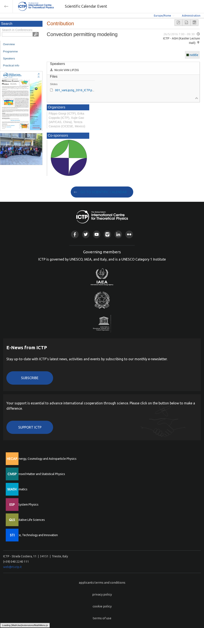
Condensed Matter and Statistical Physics (37, 474)
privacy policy (102, 594)
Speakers (9, 58)
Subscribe (29, 378)
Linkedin (118, 234)
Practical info (11, 65)
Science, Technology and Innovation (34, 535)
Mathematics (18, 489)
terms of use (102, 618)
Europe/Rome (162, 15)
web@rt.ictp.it (12, 567)
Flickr (129, 234)
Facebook (74, 234)
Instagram (107, 234)
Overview (9, 44)
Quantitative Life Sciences (27, 519)
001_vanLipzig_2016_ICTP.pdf (75, 90)
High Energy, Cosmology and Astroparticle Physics (43, 458)
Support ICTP (29, 427)
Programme (10, 51)
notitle (194, 55)
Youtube (96, 234)
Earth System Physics (24, 504)
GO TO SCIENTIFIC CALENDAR (103, 192)
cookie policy (102, 606)
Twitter (85, 234)
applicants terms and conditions (102, 582)
